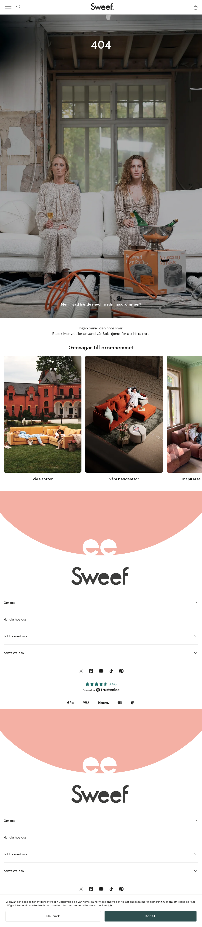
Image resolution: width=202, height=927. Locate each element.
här (110, 905)
